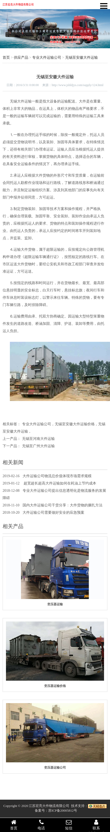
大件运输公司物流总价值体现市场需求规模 (57, 476)
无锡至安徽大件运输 (81, 57)
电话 (41, 824)
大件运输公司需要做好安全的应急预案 (53, 512)
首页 (6, 57)
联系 (96, 824)
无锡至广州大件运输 (38, 446)
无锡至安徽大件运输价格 (75, 424)
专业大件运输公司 (46, 57)
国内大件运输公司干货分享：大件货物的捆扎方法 (62, 505)
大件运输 (24, 101)
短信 (68, 824)
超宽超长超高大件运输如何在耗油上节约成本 (59, 483)
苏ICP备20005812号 (62, 810)
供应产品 (21, 57)
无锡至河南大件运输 (38, 439)
